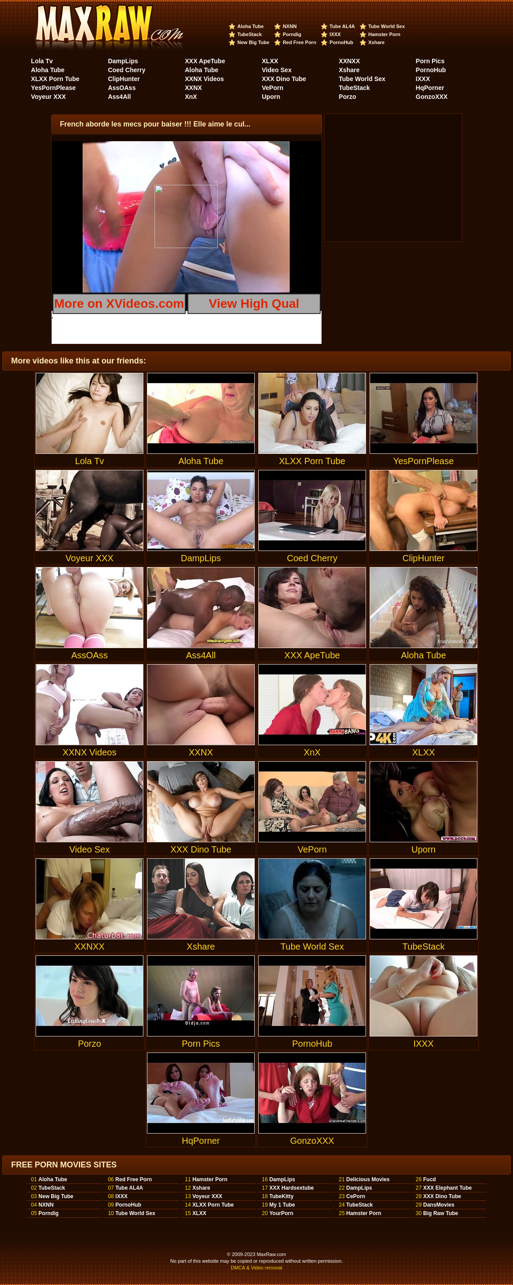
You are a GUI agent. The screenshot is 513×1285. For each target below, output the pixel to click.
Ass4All (119, 96)
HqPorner (430, 87)
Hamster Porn (384, 34)
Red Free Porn (299, 42)
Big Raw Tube (440, 1213)
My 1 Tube (282, 1205)
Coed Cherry (126, 69)
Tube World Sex (386, 26)
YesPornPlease (53, 87)
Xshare (376, 42)
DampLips (123, 61)
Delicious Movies (367, 1179)
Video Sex (277, 69)
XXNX (193, 87)
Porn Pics (430, 61)
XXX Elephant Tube (447, 1188)
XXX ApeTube (205, 61)
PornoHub (341, 42)
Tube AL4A (342, 26)
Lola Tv (42, 61)
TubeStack (249, 34)
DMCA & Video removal (256, 1267)
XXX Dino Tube (284, 78)
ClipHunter (124, 78)
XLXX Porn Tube (55, 78)
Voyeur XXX (48, 96)
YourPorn (281, 1213)
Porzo (347, 96)
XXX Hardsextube (291, 1188)
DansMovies (438, 1205)
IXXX (335, 34)
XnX (191, 96)
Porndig (292, 34)
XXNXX (349, 61)
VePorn (272, 87)
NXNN (290, 26)
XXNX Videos (204, 78)
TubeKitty (281, 1196)
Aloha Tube (250, 26)
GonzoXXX (432, 96)
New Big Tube (253, 42)
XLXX (270, 61)
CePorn (355, 1196)
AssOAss (121, 87)
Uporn (271, 96)
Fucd (429, 1179)
